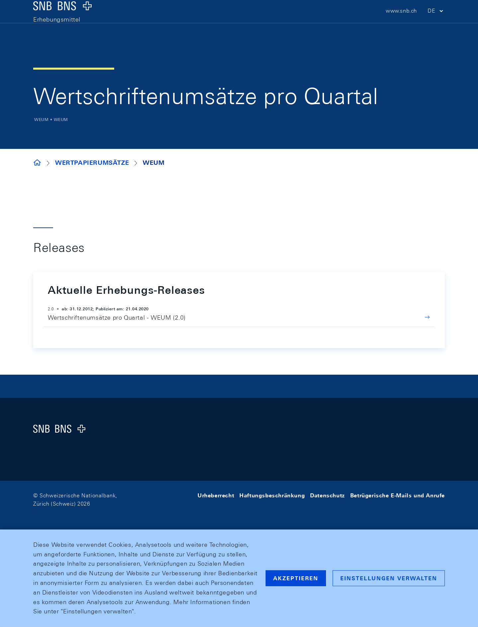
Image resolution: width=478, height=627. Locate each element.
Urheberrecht (216, 495)
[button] (436, 23)
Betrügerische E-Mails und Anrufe (397, 495)
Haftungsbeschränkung (272, 495)
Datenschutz (327, 495)
